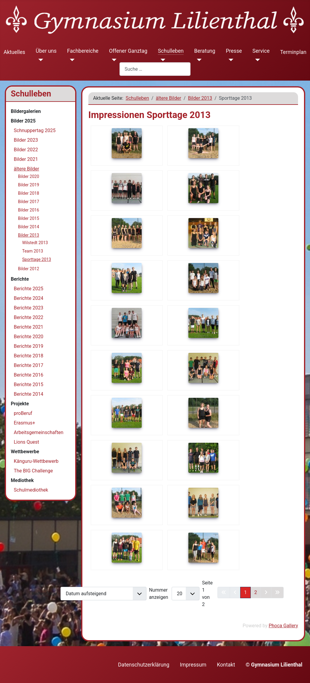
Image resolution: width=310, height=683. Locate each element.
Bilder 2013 (28, 235)
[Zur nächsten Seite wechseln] (266, 592)
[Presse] (229, 60)
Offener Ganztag (128, 51)
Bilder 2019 (28, 184)
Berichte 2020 (28, 336)
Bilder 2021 (26, 159)
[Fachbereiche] (71, 60)
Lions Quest (26, 442)
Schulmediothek (31, 490)
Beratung (204, 51)
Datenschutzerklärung (143, 665)
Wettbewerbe (25, 451)
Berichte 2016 (28, 375)
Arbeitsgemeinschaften (38, 432)
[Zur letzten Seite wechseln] (277, 592)
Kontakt (226, 665)
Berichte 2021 (28, 327)
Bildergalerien (26, 111)
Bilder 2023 (26, 140)
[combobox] (155, 69)
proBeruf (23, 413)
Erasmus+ (24, 423)
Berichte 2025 (28, 288)
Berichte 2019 (28, 346)
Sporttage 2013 (36, 259)
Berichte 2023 (28, 308)
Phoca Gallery (283, 625)
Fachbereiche (83, 51)
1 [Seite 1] (245, 592)
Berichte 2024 (28, 298)
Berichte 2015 (28, 384)
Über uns (46, 51)
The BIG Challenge (33, 471)
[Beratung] (198, 60)
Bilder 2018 (28, 193)
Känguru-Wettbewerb (36, 461)
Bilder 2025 (23, 121)
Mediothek (22, 480)
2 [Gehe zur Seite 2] (255, 592)
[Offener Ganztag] (113, 60)
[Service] (256, 60)
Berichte (20, 279)
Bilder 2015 (28, 218)
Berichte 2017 (28, 365)
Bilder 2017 (28, 201)
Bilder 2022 (26, 149)
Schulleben (171, 51)
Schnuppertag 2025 (34, 130)
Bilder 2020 (28, 176)
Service (261, 51)
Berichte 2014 (28, 394)
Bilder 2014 (28, 226)
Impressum (193, 665)
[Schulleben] (161, 60)
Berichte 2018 (28, 356)
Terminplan (293, 52)
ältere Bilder (26, 169)
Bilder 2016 (28, 210)
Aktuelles (14, 52)
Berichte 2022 (28, 317)
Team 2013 (32, 251)
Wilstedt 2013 (35, 242)
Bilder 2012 (28, 268)
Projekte (20, 404)
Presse (234, 51)
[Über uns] (39, 60)
